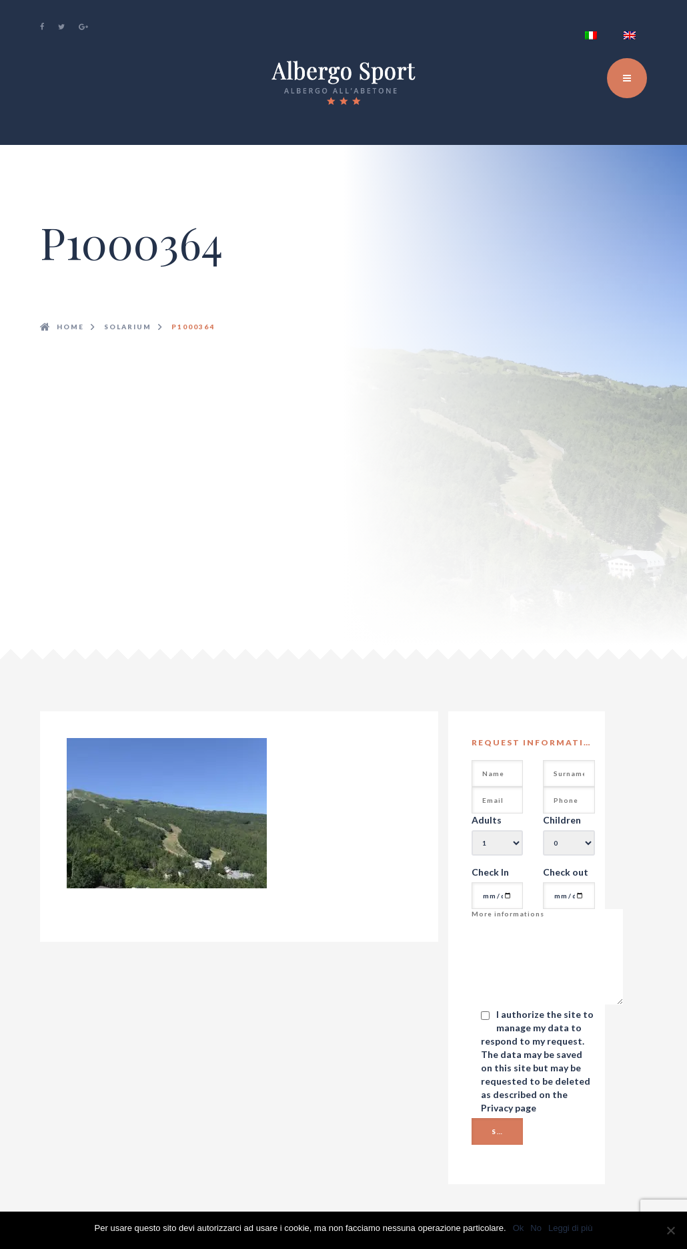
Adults (487, 820)
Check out (565, 872)
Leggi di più (570, 1228)
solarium (127, 327)
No (536, 1228)
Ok (518, 1228)
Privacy (498, 1107)
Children (562, 820)
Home (70, 327)
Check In (490, 872)
